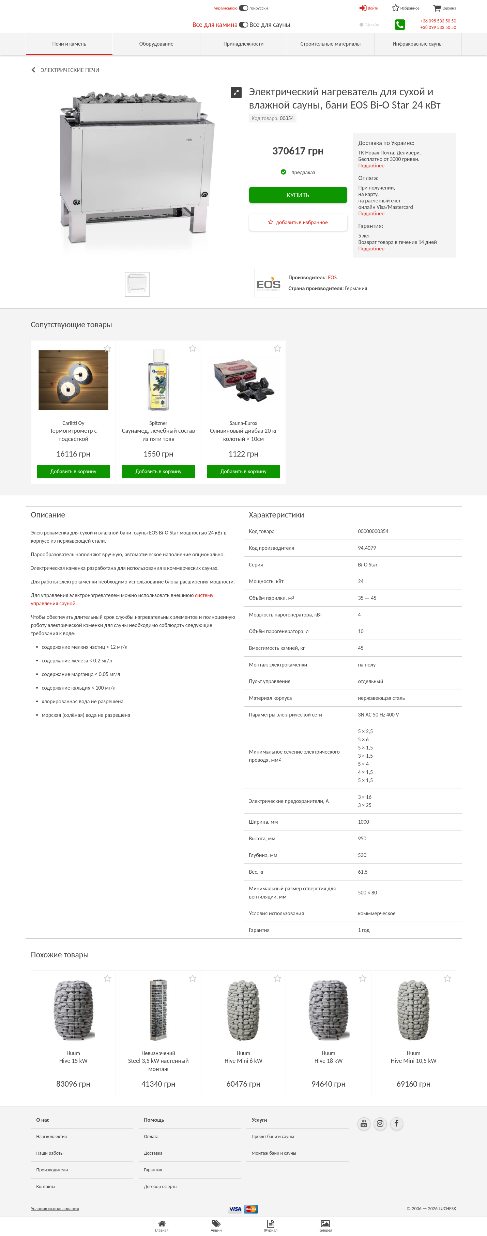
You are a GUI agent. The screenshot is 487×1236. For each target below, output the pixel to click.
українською (226, 8)
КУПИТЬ (298, 195)
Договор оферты (161, 1186)
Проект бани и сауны (273, 1136)
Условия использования (55, 1209)
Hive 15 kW (73, 1061)
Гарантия (153, 1170)
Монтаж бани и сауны (274, 1153)
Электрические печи (70, 70)
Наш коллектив (51, 1136)
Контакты (46, 1186)
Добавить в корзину (73, 471)
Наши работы (50, 1153)
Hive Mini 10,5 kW (414, 1061)
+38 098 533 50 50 (438, 21)
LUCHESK (447, 1209)
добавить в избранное (302, 222)
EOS (332, 277)
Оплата (151, 1136)
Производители (52, 1170)
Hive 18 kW (329, 1061)
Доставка (153, 1153)
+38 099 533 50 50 (438, 27)
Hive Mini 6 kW (243, 1061)
